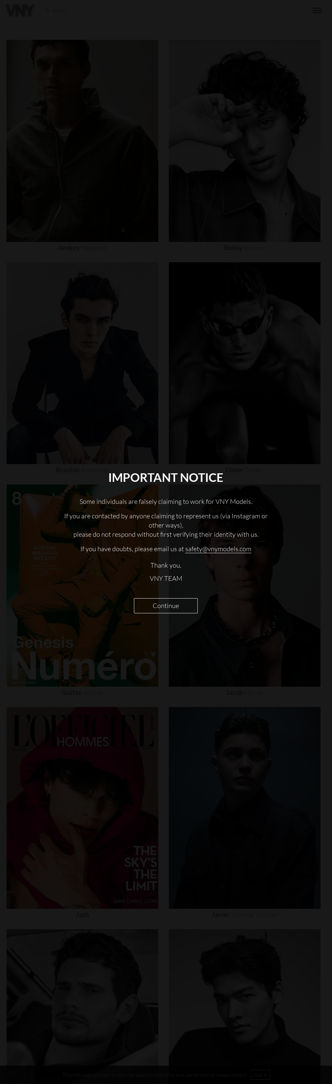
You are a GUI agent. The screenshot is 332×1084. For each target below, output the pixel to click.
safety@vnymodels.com (218, 549)
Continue (166, 605)
